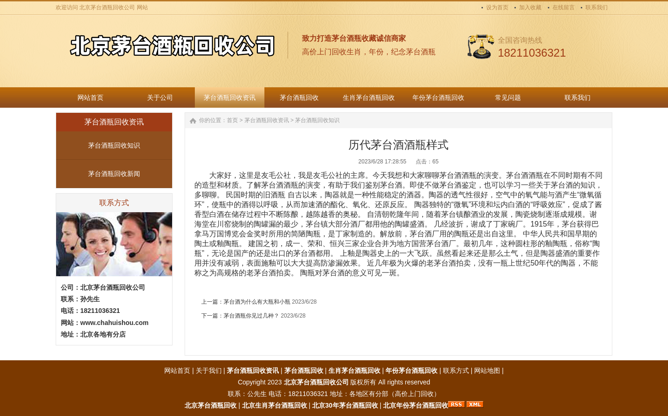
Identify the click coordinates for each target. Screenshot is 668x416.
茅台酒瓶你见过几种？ (251, 315)
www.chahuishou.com (114, 322)
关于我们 (209, 370)
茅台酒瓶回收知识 (114, 145)
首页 (232, 120)
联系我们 (596, 7)
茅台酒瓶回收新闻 (114, 173)
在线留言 (563, 7)
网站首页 (177, 370)
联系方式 (456, 370)
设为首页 (497, 7)
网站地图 (487, 370)
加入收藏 (530, 7)
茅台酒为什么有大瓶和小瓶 (257, 302)
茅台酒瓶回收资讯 (266, 120)
